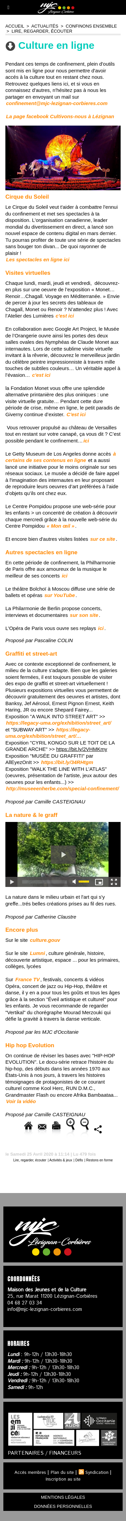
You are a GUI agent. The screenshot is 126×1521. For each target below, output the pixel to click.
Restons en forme (99, 1160)
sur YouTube (59, 595)
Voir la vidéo (21, 1101)
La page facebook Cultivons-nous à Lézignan (60, 116)
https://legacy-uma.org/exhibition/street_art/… (47, 733)
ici (86, 440)
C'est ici (76, 414)
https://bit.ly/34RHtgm (67, 762)
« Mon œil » (61, 526)
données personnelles (63, 1506)
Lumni (37, 953)
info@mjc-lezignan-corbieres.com (44, 1309)
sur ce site (102, 539)
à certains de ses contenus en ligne (60, 457)
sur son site (84, 615)
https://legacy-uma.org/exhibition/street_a (58, 723)
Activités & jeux (60, 1160)
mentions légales (63, 1497)
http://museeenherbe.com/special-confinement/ (62, 788)
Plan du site (62, 1472)
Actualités (44, 26)
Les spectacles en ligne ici (37, 259)
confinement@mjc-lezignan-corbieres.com (57, 103)
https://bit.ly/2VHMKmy (81, 749)
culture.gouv (45, 940)
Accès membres (30, 1472)
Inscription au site (63, 1479)
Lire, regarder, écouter (41, 31)
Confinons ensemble (91, 26)
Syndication (97, 1472)
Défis (79, 1160)
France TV (27, 979)
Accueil (14, 26)
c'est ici (65, 316)
